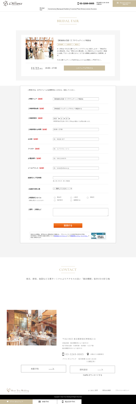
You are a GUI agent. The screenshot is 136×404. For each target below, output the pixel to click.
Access (112, 9)
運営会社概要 (106, 390)
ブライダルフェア (16, 402)
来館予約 (35, 371)
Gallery (61, 9)
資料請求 (84, 372)
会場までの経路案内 (97, 357)
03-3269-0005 (74, 357)
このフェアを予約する (84, 68)
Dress (92, 9)
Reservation (125, 3)
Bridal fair (24, 9)
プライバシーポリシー (122, 390)
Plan (83, 9)
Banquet (50, 9)
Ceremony (37, 9)
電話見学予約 (70, 402)
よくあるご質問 (93, 390)
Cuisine (73, 9)
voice (102, 9)
